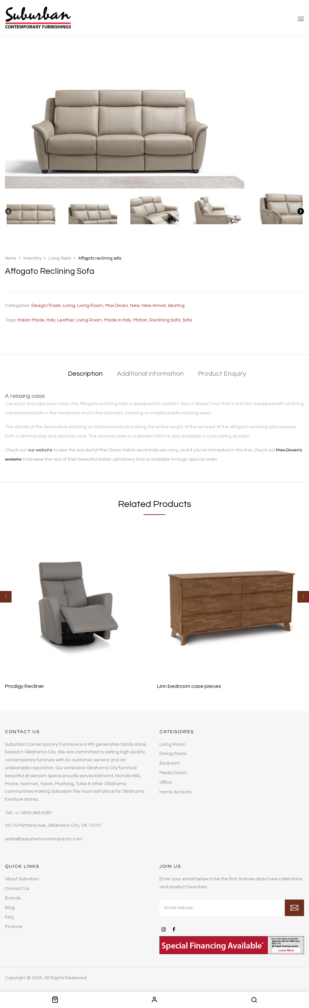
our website (40, 450)
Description (85, 373)
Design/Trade (46, 305)
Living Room (59, 258)
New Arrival (154, 305)
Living (69, 305)
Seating (176, 305)
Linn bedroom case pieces (189, 686)
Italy (50, 320)
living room (89, 320)
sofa (187, 320)
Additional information (150, 373)
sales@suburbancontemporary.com (43, 839)
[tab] (85, 374)
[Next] (300, 213)
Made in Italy (117, 320)
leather (65, 320)
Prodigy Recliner (24, 686)
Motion (140, 320)
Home (10, 258)
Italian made (31, 320)
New (135, 305)
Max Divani (116, 305)
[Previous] (8, 213)
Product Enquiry (222, 373)
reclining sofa (165, 320)
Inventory (32, 258)
